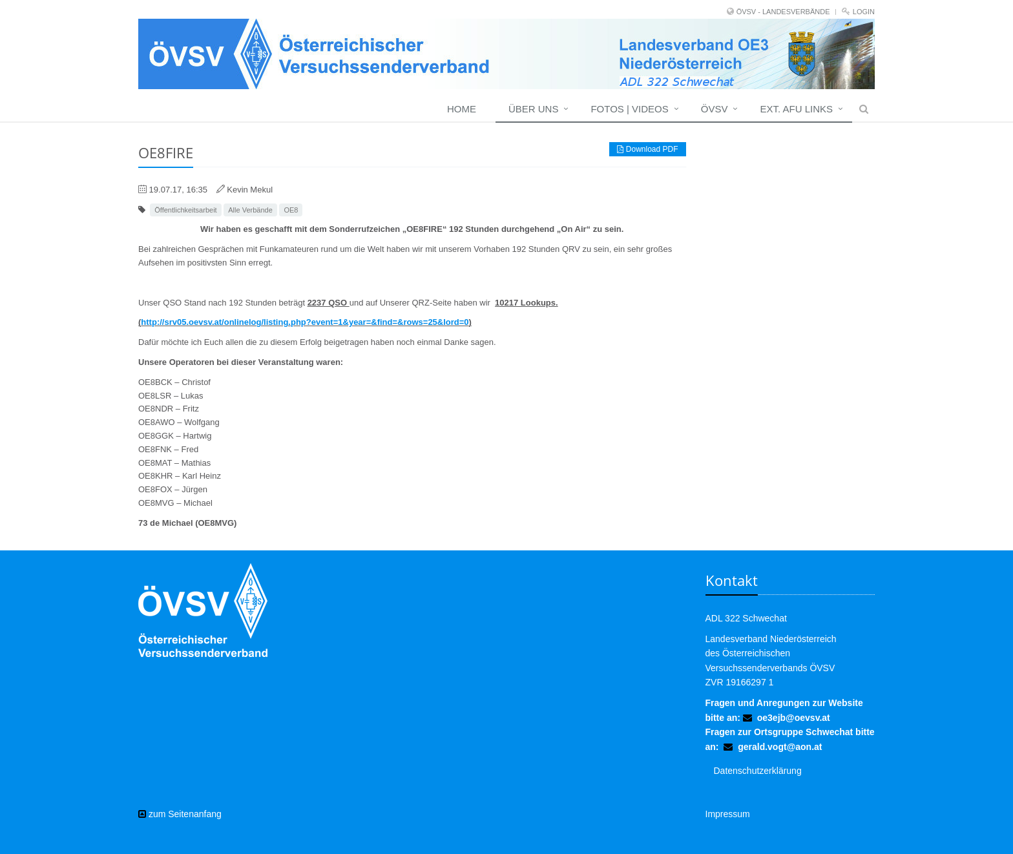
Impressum (727, 814)
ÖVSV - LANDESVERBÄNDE (783, 12)
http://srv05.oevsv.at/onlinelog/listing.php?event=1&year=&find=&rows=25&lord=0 (304, 322)
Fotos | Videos (629, 108)
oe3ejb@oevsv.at (793, 718)
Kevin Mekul (250, 189)
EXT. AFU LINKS (796, 108)
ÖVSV (714, 108)
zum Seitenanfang (180, 814)
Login (864, 12)
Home (461, 108)
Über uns (533, 108)
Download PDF (647, 149)
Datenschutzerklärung (758, 770)
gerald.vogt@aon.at (780, 747)
